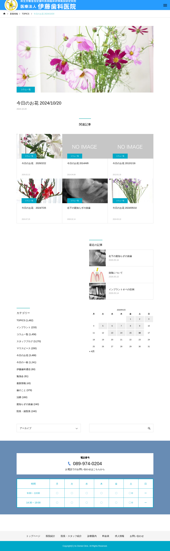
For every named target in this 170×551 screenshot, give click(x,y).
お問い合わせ (137, 536)
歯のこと (21, 390)
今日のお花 (22, 355)
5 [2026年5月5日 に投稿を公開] (102, 326)
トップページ (33, 536)
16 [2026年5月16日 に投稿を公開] (140, 333)
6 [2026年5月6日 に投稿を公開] (112, 326)
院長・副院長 (24, 411)
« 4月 (92, 351)
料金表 (105, 536)
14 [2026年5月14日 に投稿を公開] (121, 333)
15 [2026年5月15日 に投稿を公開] (130, 333)
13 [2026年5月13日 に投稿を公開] (112, 333)
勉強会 (20, 376)
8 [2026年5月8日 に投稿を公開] (130, 326)
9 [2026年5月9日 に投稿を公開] (139, 326)
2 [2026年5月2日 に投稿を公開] (139, 319)
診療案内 (92, 536)
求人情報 (119, 536)
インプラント (24, 327)
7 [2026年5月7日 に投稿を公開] (121, 326)
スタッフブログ (25, 341)
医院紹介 (50, 536)
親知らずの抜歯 (25, 404)
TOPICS (21, 320)
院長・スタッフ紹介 (71, 536)
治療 (19, 397)
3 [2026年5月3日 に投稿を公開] (148, 319)
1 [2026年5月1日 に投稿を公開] (130, 319)
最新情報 (21, 383)
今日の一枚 (22, 362)
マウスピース (24, 348)
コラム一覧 (26, 89)
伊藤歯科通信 (24, 369)
